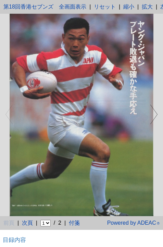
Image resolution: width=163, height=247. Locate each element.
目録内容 (14, 239)
